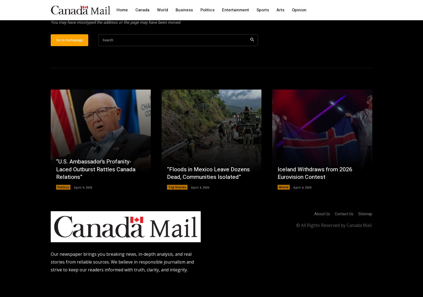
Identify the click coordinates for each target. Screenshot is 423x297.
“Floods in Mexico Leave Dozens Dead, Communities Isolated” (210, 190)
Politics (63, 204)
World (283, 204)
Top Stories (177, 204)
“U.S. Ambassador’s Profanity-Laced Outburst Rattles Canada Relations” (97, 186)
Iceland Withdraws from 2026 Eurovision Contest (316, 190)
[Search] (252, 57)
